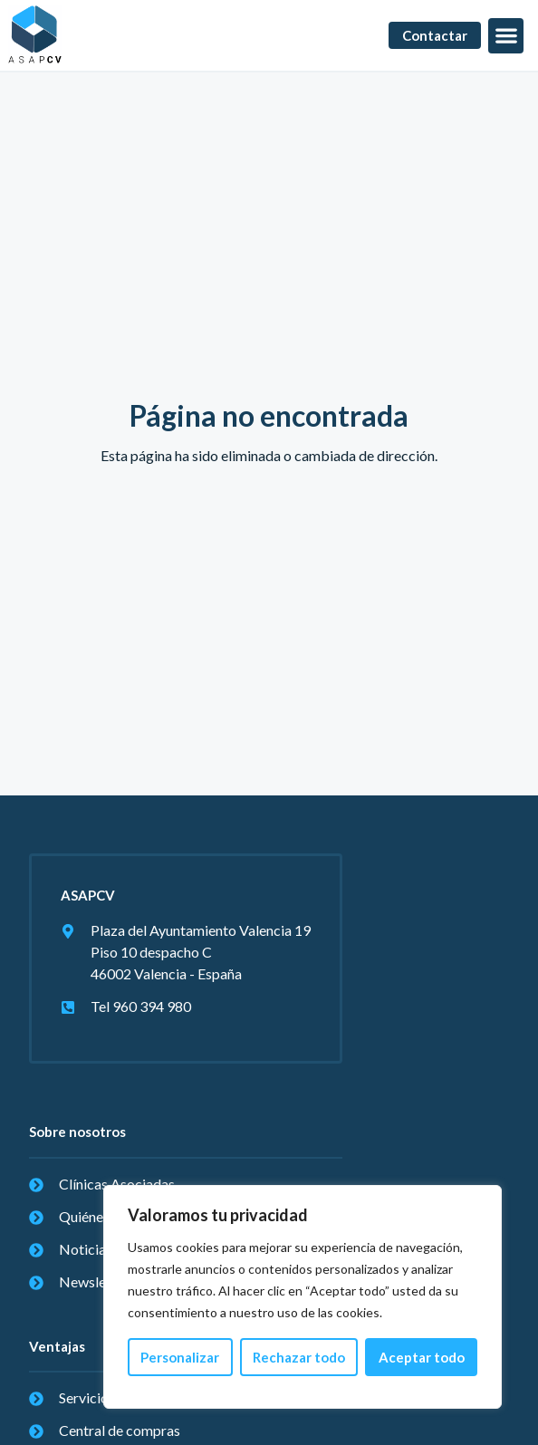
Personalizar (179, 1357)
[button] (506, 35)
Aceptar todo (422, 1357)
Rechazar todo (299, 1357)
